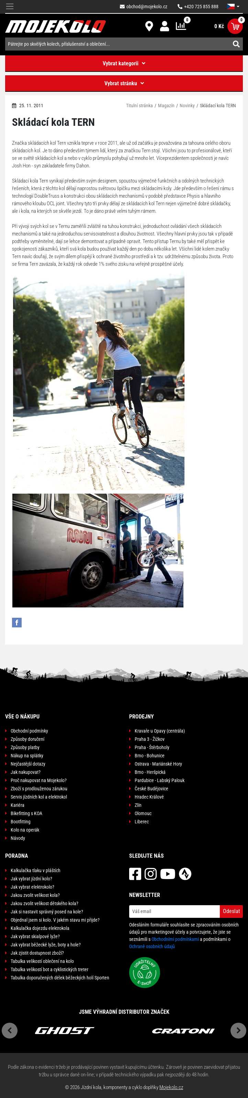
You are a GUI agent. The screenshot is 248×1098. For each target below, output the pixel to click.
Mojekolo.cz (171, 1087)
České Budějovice (151, 788)
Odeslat (231, 911)
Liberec (142, 821)
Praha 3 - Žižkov (150, 739)
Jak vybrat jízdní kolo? (31, 878)
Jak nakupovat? (26, 772)
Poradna (16, 856)
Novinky (187, 105)
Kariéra (17, 805)
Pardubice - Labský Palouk (159, 780)
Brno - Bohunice (150, 755)
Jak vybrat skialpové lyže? (35, 936)
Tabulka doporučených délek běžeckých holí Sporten (60, 977)
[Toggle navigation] (9, 7)
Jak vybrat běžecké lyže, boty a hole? (46, 944)
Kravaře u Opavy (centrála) (160, 731)
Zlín (138, 805)
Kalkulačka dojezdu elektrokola (40, 928)
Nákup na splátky (27, 755)
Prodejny (141, 716)
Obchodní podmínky (29, 731)
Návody (18, 838)
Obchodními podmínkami (175, 939)
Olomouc (143, 813)
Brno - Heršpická (150, 772)
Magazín (166, 105)
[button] (233, 6)
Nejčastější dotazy (28, 764)
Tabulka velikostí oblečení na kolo (42, 961)
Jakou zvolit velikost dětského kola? (44, 903)
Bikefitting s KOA (26, 813)
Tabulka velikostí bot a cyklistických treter (49, 969)
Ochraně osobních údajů (152, 946)
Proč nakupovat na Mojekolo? (39, 780)
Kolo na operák (25, 830)
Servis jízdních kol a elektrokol (39, 797)
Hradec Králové (149, 797)
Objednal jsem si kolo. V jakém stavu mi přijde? (55, 920)
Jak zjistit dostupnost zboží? (37, 953)
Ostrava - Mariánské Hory (158, 764)
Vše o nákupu (22, 716)
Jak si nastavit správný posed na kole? (47, 911)
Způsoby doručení (27, 739)
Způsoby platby (25, 747)
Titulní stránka (139, 105)
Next (238, 1031)
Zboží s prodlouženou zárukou (39, 788)
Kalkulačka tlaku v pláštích (35, 870)
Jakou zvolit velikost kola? (35, 895)
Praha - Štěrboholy (152, 747)
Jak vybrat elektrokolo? (32, 887)
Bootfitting (21, 821)
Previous (10, 1031)
